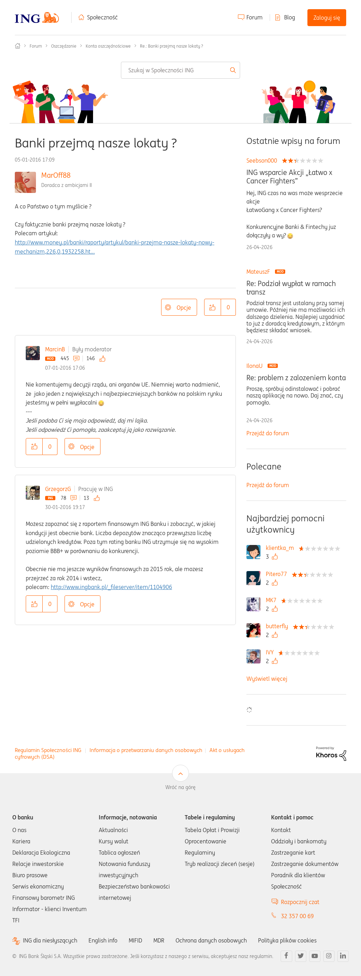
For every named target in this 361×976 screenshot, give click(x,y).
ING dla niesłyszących (50, 940)
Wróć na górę (180, 787)
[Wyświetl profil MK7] (273, 600)
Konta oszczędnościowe (108, 46)
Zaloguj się (326, 17)
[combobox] (180, 70)
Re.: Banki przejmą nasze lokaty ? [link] (171, 46)
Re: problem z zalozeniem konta (296, 378)
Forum (254, 17)
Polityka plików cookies (287, 940)
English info (102, 940)
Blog (289, 17)
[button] (212, 307)
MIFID (135, 940)
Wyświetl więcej (266, 678)
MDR (158, 940)
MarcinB (55, 349)
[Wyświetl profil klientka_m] (282, 547)
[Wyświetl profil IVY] (271, 652)
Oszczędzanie (64, 46)
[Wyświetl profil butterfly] (279, 626)
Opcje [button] (184, 307)
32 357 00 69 (297, 916)
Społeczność (102, 17)
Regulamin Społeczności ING (48, 750)
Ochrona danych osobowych (211, 940)
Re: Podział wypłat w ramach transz (291, 287)
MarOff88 (56, 175)
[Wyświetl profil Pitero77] (278, 573)
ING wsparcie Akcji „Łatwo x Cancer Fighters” (289, 176)
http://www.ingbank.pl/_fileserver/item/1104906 (111, 586)
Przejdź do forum (267, 433)
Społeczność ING (17, 46)
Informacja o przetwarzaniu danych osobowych (146, 750)
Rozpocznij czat (300, 901)
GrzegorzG (58, 488)
